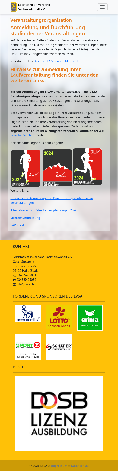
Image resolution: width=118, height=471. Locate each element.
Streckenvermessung (25, 218)
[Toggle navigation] (102, 7)
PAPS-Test (17, 225)
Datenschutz (80, 466)
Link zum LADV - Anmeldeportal (55, 61)
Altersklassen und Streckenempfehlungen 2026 (44, 210)
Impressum (59, 466)
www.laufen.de (21, 135)
